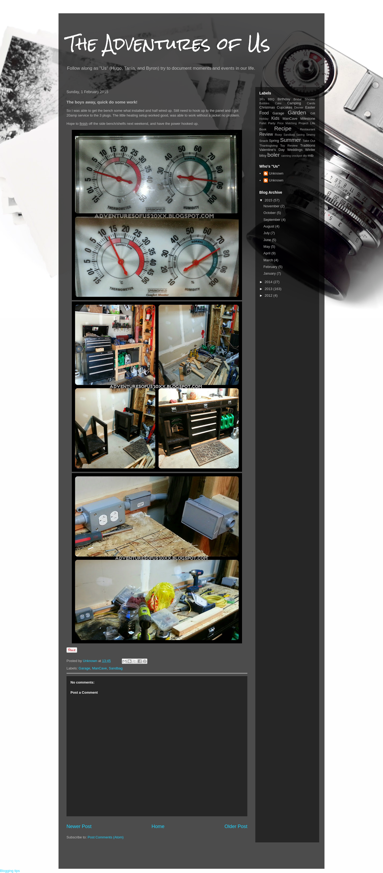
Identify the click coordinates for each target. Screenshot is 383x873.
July (267, 233)
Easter (310, 107)
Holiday (264, 118)
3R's (262, 99)
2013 (269, 289)
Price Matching (287, 123)
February (271, 267)
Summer (290, 140)
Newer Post (78, 826)
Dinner (298, 107)
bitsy (263, 156)
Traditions (307, 145)
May (267, 247)
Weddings (295, 150)
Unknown (276, 173)
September (272, 220)
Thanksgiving (268, 145)
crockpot (297, 155)
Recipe (283, 128)
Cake (278, 103)
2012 (269, 295)
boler (273, 155)
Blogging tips (10, 871)
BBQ (271, 99)
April (268, 253)
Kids (275, 118)
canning (286, 155)
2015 (269, 200)
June (268, 240)
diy (305, 155)
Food (264, 113)
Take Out (309, 140)
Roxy (278, 134)
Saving (300, 134)
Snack (263, 140)
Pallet (262, 123)
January (270, 273)
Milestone (307, 119)
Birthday (284, 99)
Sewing (310, 134)
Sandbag (116, 668)
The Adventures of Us (168, 43)
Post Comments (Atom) (106, 837)
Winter (310, 150)
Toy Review (289, 145)
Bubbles (264, 103)
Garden (297, 112)
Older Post (235, 826)
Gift (312, 113)
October (270, 213)
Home (158, 826)
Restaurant (307, 129)
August (269, 226)
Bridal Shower (304, 99)
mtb (311, 156)
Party (271, 123)
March (269, 260)
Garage (84, 668)
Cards (311, 103)
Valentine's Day (272, 150)
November (272, 206)
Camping (294, 103)
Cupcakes (284, 107)
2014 (269, 282)
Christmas (267, 107)
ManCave (99, 668)
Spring (274, 141)
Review (266, 134)
